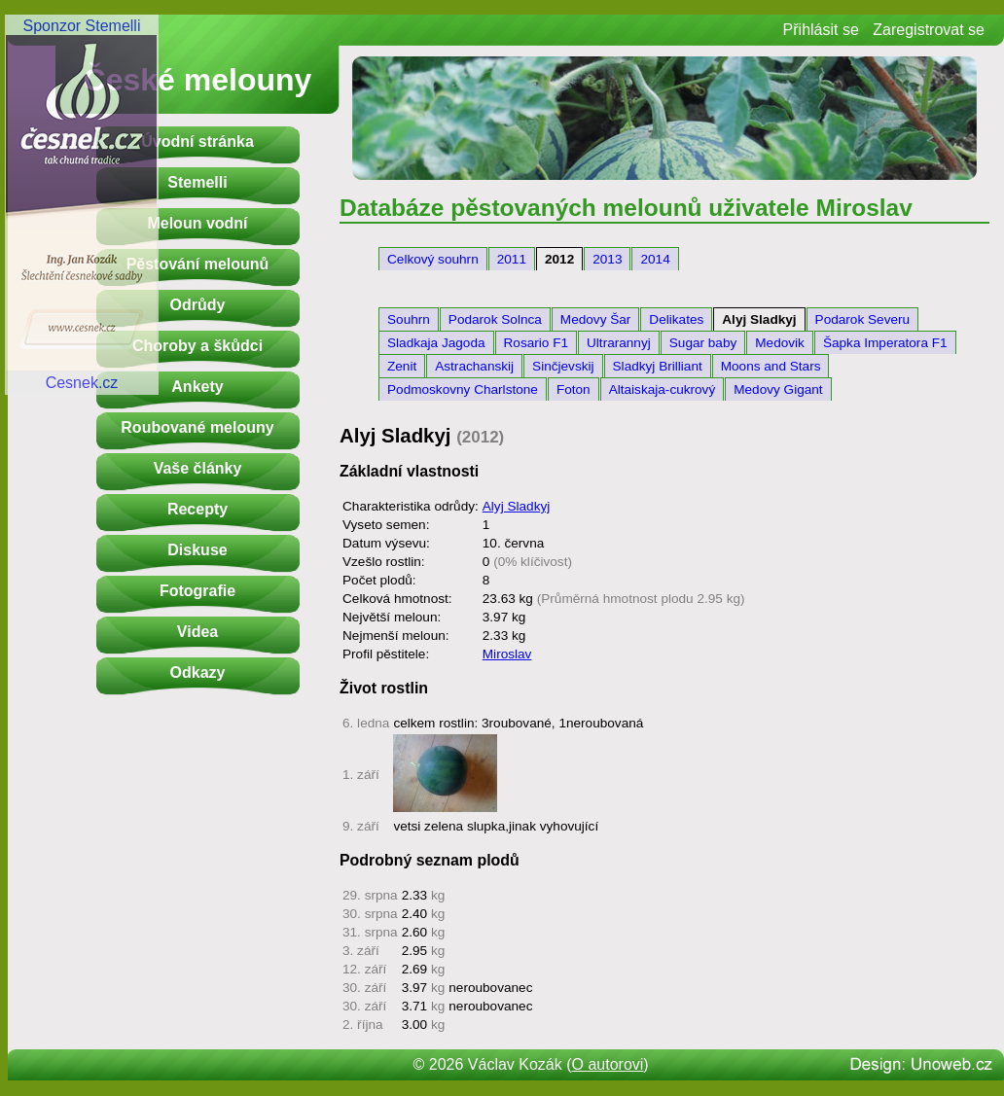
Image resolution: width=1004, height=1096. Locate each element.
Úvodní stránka (197, 141)
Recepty (197, 509)
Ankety (197, 386)
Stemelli (197, 182)
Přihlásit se (821, 29)
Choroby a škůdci (197, 345)
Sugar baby (703, 343)
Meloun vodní (197, 223)
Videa (197, 631)
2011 (511, 259)
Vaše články (198, 468)
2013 (607, 259)
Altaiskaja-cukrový (662, 389)
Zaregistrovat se (929, 29)
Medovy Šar (595, 319)
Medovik (780, 343)
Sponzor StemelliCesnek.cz (82, 204)
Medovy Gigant (778, 389)
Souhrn (408, 319)
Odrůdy (198, 305)
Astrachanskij (474, 366)
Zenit (401, 366)
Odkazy (198, 672)
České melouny (198, 79)
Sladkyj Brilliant (657, 366)
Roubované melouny (197, 427)
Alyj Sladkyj (759, 319)
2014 (654, 259)
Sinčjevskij (562, 366)
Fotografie (197, 591)
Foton (573, 389)
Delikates (676, 319)
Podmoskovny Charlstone (462, 389)
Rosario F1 (536, 343)
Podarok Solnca (495, 319)
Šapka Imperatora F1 (885, 343)
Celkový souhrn (433, 259)
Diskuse (197, 550)
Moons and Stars (771, 366)
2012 (559, 259)
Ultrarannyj (619, 343)
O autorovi (608, 1064)
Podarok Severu (862, 319)
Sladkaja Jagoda (436, 343)
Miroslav (507, 654)
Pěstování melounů (197, 264)
